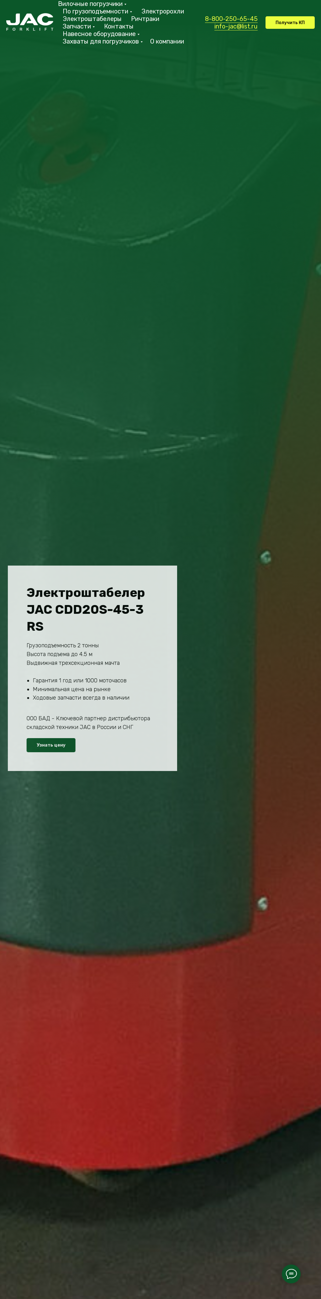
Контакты (119, 26)
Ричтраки (145, 19)
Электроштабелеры (92, 19)
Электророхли (162, 11)
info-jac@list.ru (236, 26)
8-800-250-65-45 (231, 19)
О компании (167, 41)
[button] (290, 22)
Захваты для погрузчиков (101, 41)
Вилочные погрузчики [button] (90, 4)
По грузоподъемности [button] (95, 11)
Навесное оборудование (99, 34)
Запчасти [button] (77, 26)
